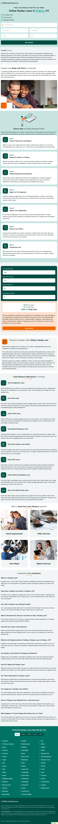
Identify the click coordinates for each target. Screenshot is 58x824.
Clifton (43, 744)
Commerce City (45, 759)
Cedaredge (25, 781)
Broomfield (25, 750)
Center (24, 788)
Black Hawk (5, 794)
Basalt (4, 775)
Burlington (25, 759)
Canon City (25, 769)
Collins (43, 750)
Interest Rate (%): (8, 284)
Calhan (24, 766)
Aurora (4, 766)
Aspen (4, 759)
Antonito (5, 753)
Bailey (4, 772)
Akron (4, 747)
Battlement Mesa (7, 778)
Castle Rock (25, 778)
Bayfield (4, 781)
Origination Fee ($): (8, 293)
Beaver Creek (6, 785)
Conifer (43, 766)
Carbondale (25, 772)
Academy (5, 741)
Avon (3, 769)
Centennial (25, 785)
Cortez (43, 769)
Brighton (24, 747)
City (42, 741)
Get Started (29, 42)
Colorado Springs (46, 756)
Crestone (43, 785)
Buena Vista (25, 756)
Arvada (4, 756)
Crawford (43, 775)
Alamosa (5, 750)
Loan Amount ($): (8, 268)
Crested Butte (45, 781)
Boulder (24, 741)
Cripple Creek (45, 788)
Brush (23, 753)
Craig (42, 772)
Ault (3, 763)
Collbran (43, 747)
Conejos (43, 763)
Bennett (4, 788)
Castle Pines (25, 775)
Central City (25, 791)
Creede (43, 778)
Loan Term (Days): (8, 276)
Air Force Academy (8, 744)
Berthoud (5, 791)
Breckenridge (26, 744)
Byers (23, 763)
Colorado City (45, 753)
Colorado (3, 50)
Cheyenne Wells (26, 794)
